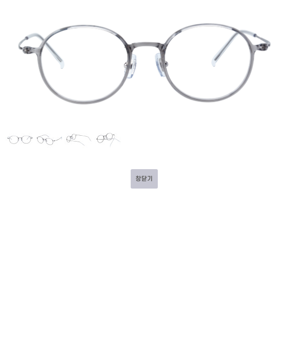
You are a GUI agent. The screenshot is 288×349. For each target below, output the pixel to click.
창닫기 (144, 178)
